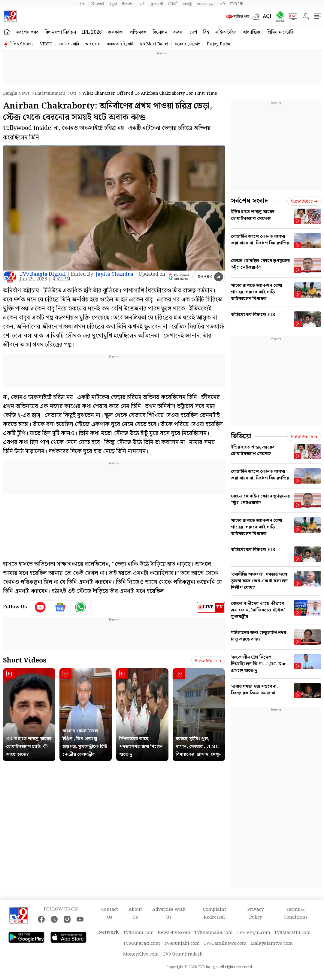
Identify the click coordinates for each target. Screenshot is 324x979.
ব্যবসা (178, 32)
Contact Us (109, 913)
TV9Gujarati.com (141, 943)
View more (208, 661)
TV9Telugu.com (253, 932)
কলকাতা (115, 32)
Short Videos (24, 660)
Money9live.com (141, 954)
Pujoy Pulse (219, 44)
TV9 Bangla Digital (43, 274)
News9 (97, 4)
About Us (135, 913)
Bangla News (16, 93)
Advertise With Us (169, 913)
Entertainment (50, 93)
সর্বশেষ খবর (27, 32)
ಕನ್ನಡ (113, 4)
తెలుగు (127, 4)
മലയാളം (205, 4)
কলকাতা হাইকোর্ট (120, 44)
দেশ (193, 32)
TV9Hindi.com (138, 932)
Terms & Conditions (295, 913)
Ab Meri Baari (153, 44)
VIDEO (46, 44)
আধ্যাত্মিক (251, 32)
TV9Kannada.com (213, 932)
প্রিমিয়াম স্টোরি (280, 32)
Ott (73, 93)
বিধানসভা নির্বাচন (60, 32)
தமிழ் (187, 4)
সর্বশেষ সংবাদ (249, 201)
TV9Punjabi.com (182, 943)
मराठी (141, 4)
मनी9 (221, 4)
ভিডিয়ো (241, 436)
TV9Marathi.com (292, 932)
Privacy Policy (255, 913)
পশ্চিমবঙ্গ (138, 32)
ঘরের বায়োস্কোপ (188, 44)
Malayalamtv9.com (271, 943)
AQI (267, 16)
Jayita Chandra (114, 274)
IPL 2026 (92, 32)
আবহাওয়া (93, 44)
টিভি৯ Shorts (22, 44)
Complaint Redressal (214, 913)
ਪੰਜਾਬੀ (173, 4)
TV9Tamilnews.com (225, 943)
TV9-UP (236, 4)
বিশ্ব (206, 32)
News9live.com (174, 932)
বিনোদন (160, 32)
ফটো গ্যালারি (69, 44)
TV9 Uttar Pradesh (183, 954)
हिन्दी (82, 4)
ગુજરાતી (156, 4)
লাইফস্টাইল (226, 32)
